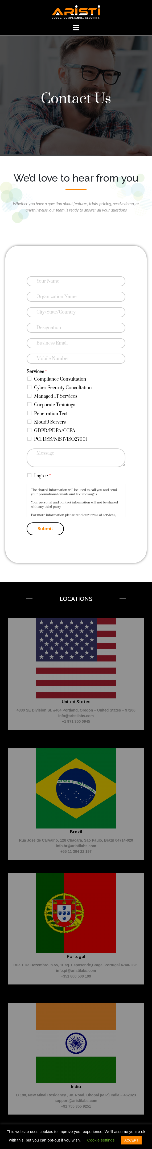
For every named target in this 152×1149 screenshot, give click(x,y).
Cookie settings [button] (101, 1140)
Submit (45, 528)
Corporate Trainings (54, 405)
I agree (42, 476)
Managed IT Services (55, 396)
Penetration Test (51, 414)
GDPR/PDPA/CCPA (54, 431)
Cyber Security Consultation (63, 388)
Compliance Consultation (60, 379)
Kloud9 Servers (50, 422)
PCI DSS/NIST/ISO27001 (60, 439)
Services (37, 372)
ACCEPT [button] (131, 1140)
